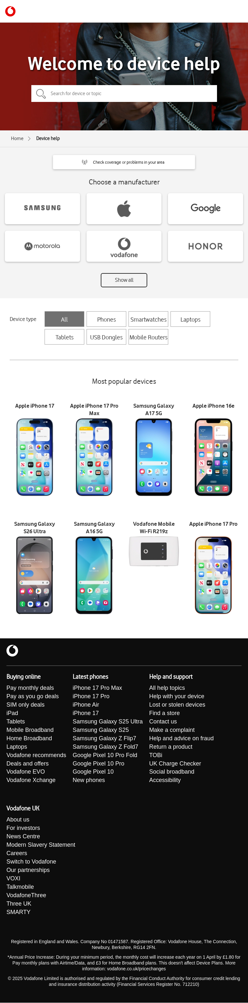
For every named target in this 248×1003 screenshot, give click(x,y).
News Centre (23, 837)
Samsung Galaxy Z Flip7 (104, 738)
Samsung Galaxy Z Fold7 (105, 747)
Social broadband (171, 772)
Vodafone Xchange (31, 780)
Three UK (18, 904)
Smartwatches (148, 319)
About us (17, 820)
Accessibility (165, 780)
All (64, 319)
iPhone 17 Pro (91, 696)
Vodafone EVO (25, 772)
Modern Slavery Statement (40, 845)
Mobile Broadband (30, 730)
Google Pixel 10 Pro (98, 764)
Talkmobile (20, 887)
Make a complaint (172, 730)
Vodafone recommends (36, 755)
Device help (48, 138)
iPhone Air (86, 705)
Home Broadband (29, 738)
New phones (89, 780)
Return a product (170, 747)
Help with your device (176, 696)
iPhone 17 (86, 713)
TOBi (155, 755)
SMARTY (18, 912)
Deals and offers (27, 764)
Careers (16, 854)
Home (17, 138)
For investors (23, 828)
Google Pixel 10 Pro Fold (105, 755)
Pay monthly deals (30, 688)
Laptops (191, 319)
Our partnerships (28, 870)
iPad (12, 713)
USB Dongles (106, 337)
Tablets (65, 337)
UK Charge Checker (175, 764)
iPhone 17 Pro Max (97, 688)
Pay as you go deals (32, 696)
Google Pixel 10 (93, 772)
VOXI (13, 879)
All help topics (167, 688)
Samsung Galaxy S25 (101, 730)
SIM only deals (25, 705)
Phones (106, 319)
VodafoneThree (26, 896)
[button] (124, 162)
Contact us (163, 722)
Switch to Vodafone (31, 862)
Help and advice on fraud (181, 738)
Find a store (164, 713)
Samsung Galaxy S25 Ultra (108, 722)
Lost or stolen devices (177, 705)
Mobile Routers (148, 337)
